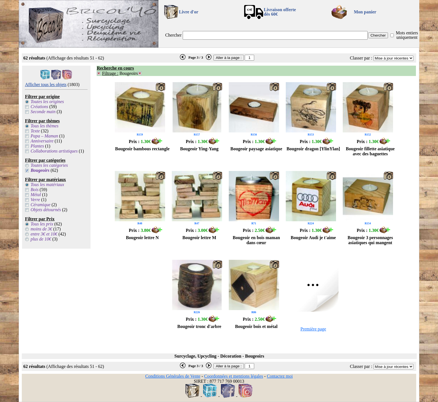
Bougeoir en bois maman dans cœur (256, 240)
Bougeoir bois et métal (256, 326)
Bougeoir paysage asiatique (256, 148)
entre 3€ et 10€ (43, 234)
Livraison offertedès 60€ (280, 11)
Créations (39, 106)
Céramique (40, 204)
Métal (35, 194)
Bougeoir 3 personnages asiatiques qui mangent (370, 240)
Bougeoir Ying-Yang (199, 148)
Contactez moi (280, 376)
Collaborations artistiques (53, 151)
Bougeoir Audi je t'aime (313, 237)
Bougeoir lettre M (199, 237)
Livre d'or (188, 11)
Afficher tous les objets (45, 84)
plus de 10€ (40, 239)
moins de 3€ (41, 229)
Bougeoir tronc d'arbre (199, 326)
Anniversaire (41, 141)
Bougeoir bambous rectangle (142, 148)
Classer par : (361, 58)
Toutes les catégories (49, 165)
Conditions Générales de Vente (172, 376)
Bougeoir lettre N (142, 237)
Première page (313, 329)
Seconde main (42, 111)
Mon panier (365, 11)
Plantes (37, 146)
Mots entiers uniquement (407, 35)
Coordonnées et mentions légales (233, 376)
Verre (35, 199)
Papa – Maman (44, 136)
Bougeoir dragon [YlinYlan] (313, 148)
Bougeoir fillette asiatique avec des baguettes (370, 151)
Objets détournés (45, 209)
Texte (35, 131)
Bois (34, 189)
